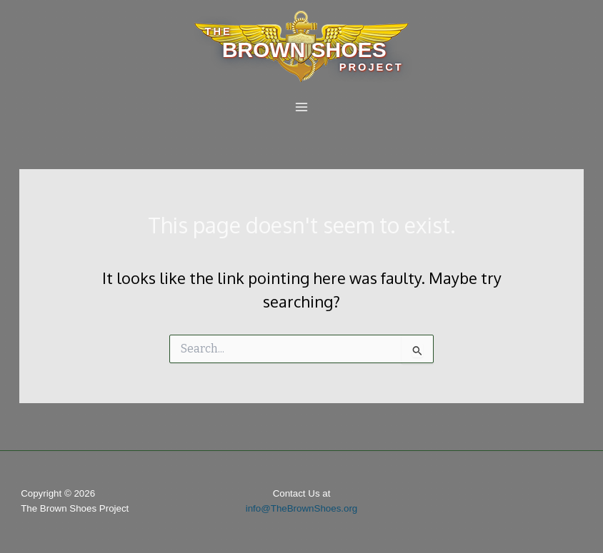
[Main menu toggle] (301, 107)
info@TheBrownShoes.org (302, 508)
